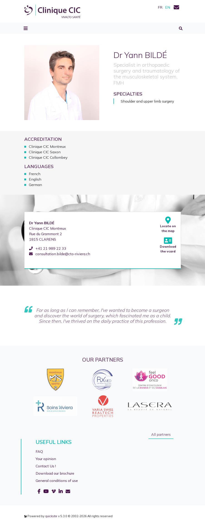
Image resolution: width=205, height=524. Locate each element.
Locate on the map (168, 225)
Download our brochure (55, 473)
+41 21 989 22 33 (47, 248)
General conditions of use (57, 480)
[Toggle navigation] (25, 28)
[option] (102, 393)
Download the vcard (168, 245)
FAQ (39, 451)
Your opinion (46, 458)
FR (160, 7)
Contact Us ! (46, 466)
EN (167, 7)
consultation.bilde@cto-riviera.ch (59, 254)
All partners (161, 434)
